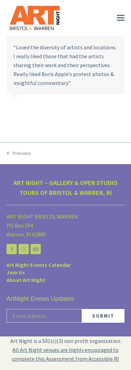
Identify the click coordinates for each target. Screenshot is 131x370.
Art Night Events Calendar (39, 264)
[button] (120, 18)
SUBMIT (103, 315)
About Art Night (26, 279)
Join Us (16, 272)
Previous (19, 153)
